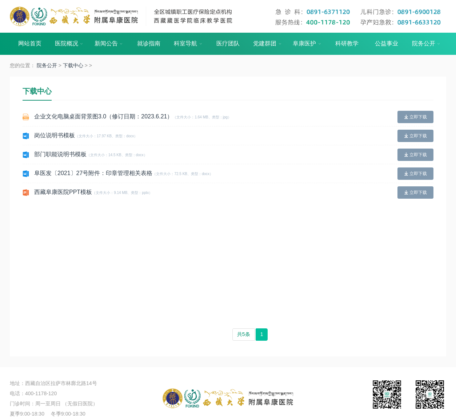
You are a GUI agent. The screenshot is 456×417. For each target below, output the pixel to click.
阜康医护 (307, 44)
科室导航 (188, 44)
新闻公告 (109, 44)
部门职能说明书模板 (90, 154)
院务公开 (426, 44)
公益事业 (386, 43)
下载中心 (73, 65)
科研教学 (347, 43)
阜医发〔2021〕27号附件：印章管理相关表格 (123, 173)
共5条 (243, 334)
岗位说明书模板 (85, 135)
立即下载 (415, 117)
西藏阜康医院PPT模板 (93, 192)
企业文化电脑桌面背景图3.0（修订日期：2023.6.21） (132, 116)
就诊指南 (148, 43)
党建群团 (267, 44)
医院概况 (69, 44)
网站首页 (29, 43)
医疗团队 (228, 43)
